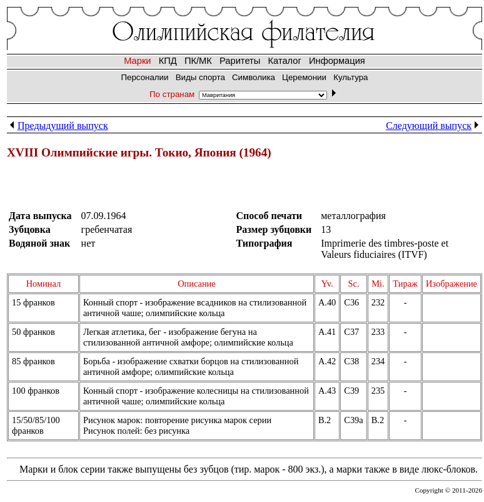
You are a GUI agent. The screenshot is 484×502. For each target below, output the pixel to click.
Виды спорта (200, 77)
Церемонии (304, 77)
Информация (337, 61)
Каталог (284, 61)
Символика (253, 77)
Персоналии (144, 77)
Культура (350, 77)
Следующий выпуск (434, 125)
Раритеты (239, 61)
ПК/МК (198, 61)
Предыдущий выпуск (57, 125)
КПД (168, 61)
